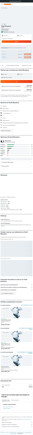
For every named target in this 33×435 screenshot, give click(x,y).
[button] (32, 1)
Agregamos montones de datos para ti (17, 405)
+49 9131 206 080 (4, 30)
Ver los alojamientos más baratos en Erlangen (25, 310)
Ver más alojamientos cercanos (26, 286)
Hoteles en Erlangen (6, 389)
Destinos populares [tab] (15, 381)
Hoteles (7, 413)
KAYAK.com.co (3, 413)
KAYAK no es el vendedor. (17, 403)
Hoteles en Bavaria (28, 413)
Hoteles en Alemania (20, 413)
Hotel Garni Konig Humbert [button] (6, 301)
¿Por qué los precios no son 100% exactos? (17, 407)
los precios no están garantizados (26, 400)
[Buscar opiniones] (17, 159)
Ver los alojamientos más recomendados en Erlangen (24, 334)
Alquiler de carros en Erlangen (8, 387)
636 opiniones (11, 31)
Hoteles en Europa (13, 413)
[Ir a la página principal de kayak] (7, 4)
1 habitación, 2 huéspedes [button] (7, 38)
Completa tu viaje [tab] (5, 381)
